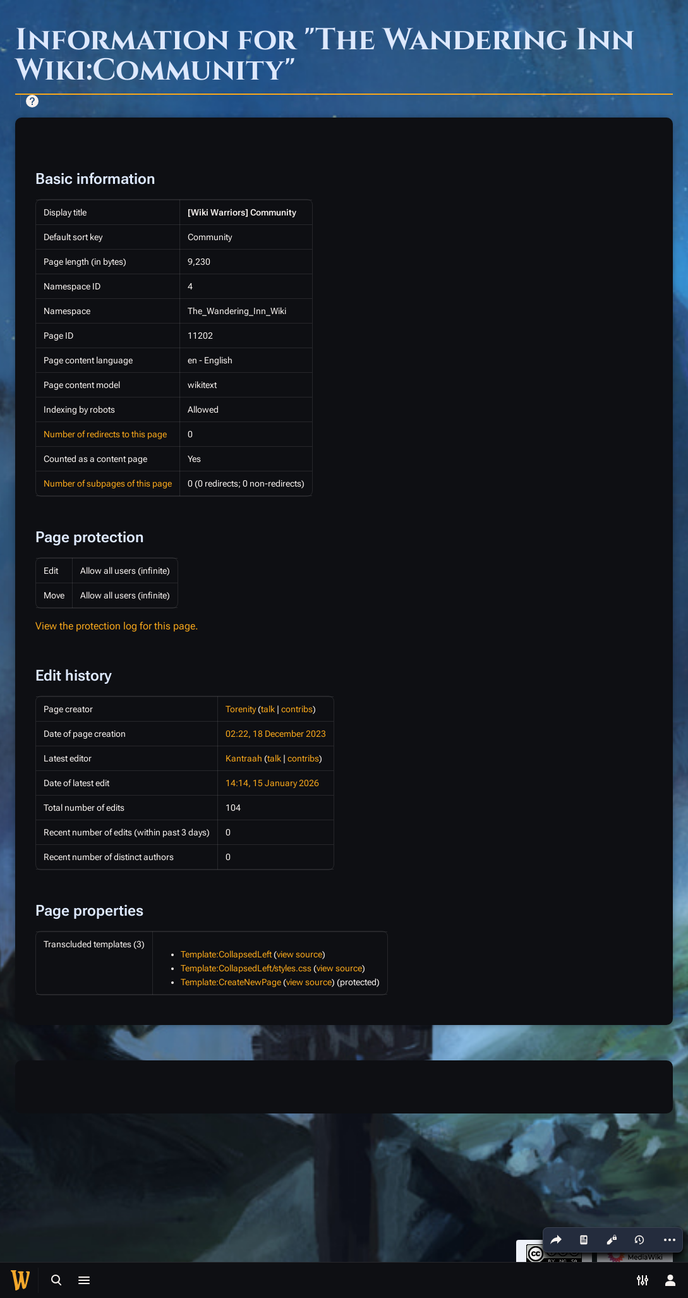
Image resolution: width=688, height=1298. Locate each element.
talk (268, 709)
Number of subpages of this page (108, 483)
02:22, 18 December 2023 (276, 734)
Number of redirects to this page (105, 434)
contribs (297, 709)
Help (32, 101)
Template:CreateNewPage (231, 982)
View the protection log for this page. (116, 626)
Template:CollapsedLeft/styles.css (246, 968)
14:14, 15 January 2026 (272, 783)
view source (299, 954)
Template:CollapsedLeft (226, 954)
